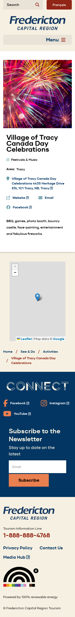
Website (20, 197)
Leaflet (24, 339)
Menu (55, 40)
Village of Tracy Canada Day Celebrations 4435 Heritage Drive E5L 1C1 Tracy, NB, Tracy (38, 184)
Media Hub (16, 557)
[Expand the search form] (23, 5)
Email (49, 198)
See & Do (28, 352)
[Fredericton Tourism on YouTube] (17, 413)
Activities (50, 352)
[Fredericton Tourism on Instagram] (55, 403)
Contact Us (51, 548)
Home (8, 352)
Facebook (22, 207)
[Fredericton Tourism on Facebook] (16, 403)
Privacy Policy (17, 548)
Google (58, 339)
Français (59, 5)
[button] (37, 297)
